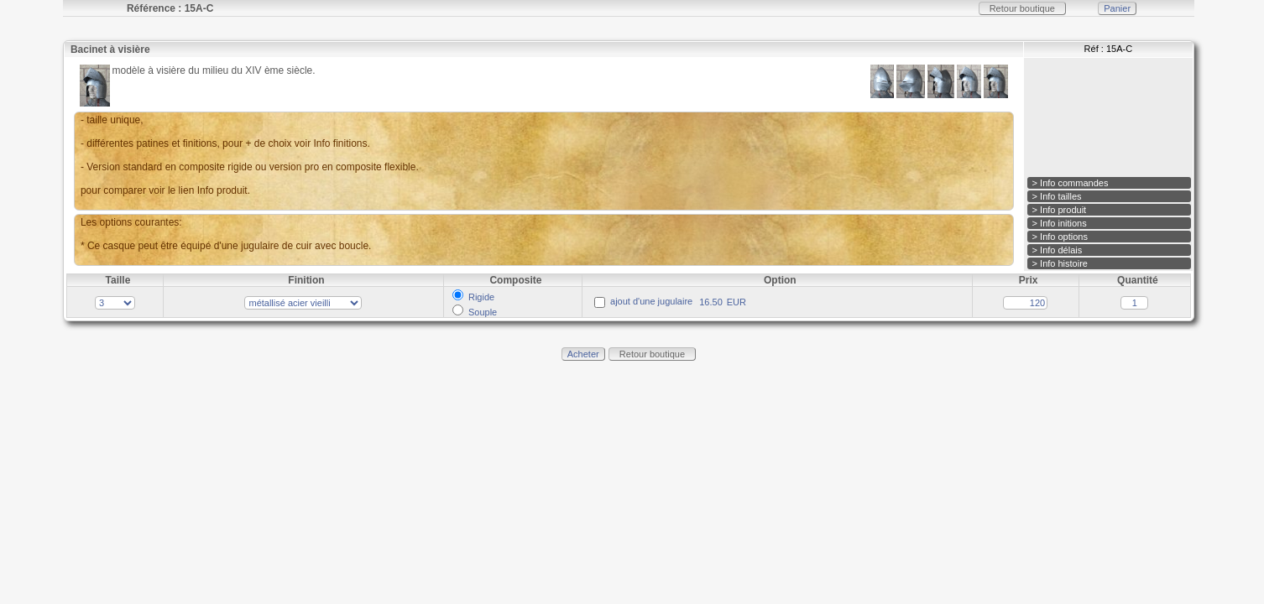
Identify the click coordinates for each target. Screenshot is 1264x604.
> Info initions (1059, 223)
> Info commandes (1070, 183)
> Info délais (1057, 250)
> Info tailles (1057, 196)
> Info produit (1059, 210)
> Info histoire (1060, 263)
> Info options (1060, 237)
